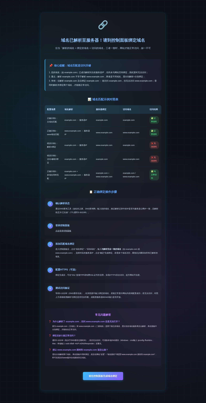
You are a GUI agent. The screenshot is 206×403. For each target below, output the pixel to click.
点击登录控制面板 (63, 231)
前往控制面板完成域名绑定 (103, 376)
